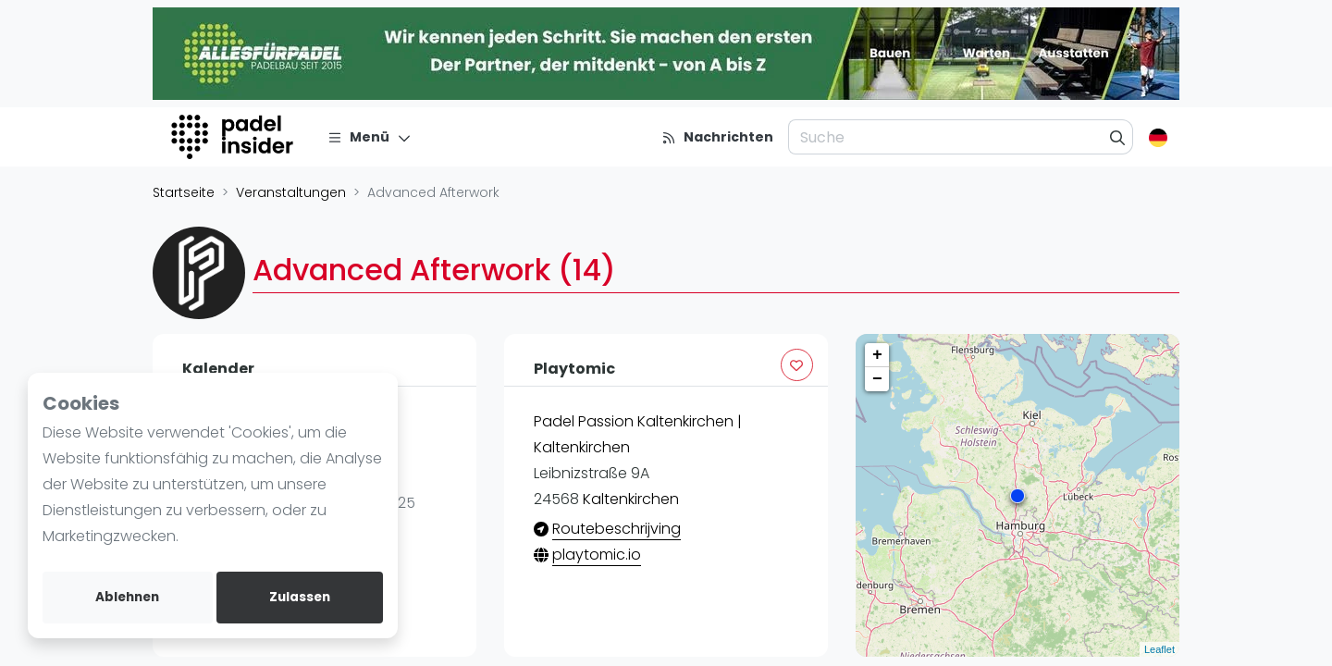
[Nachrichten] (717, 136)
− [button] (877, 379)
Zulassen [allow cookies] (299, 597)
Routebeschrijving (616, 528)
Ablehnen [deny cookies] (127, 597)
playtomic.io (596, 554)
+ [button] (877, 355)
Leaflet (1159, 649)
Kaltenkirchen (631, 499)
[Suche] (1118, 136)
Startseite (184, 192)
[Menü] (369, 136)
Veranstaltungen (291, 192)
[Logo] (234, 136)
